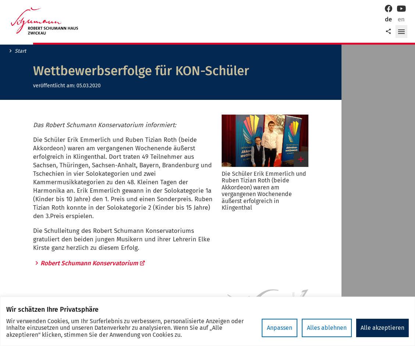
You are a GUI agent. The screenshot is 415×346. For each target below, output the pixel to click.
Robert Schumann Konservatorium (93, 263)
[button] (401, 31)
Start (20, 51)
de (388, 19)
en (401, 19)
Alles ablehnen (327, 327)
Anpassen (279, 327)
